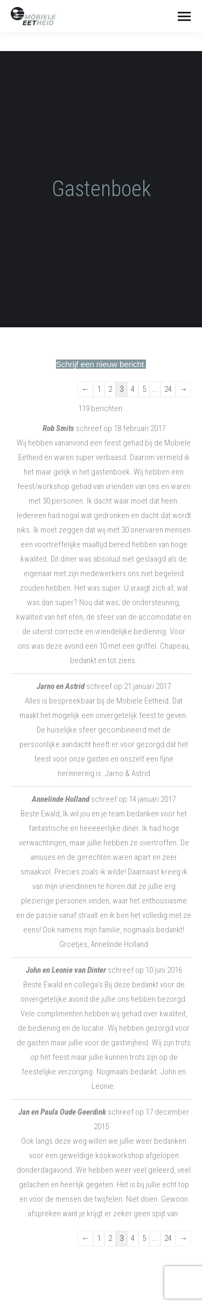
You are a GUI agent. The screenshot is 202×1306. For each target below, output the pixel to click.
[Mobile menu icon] (184, 16)
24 (168, 389)
